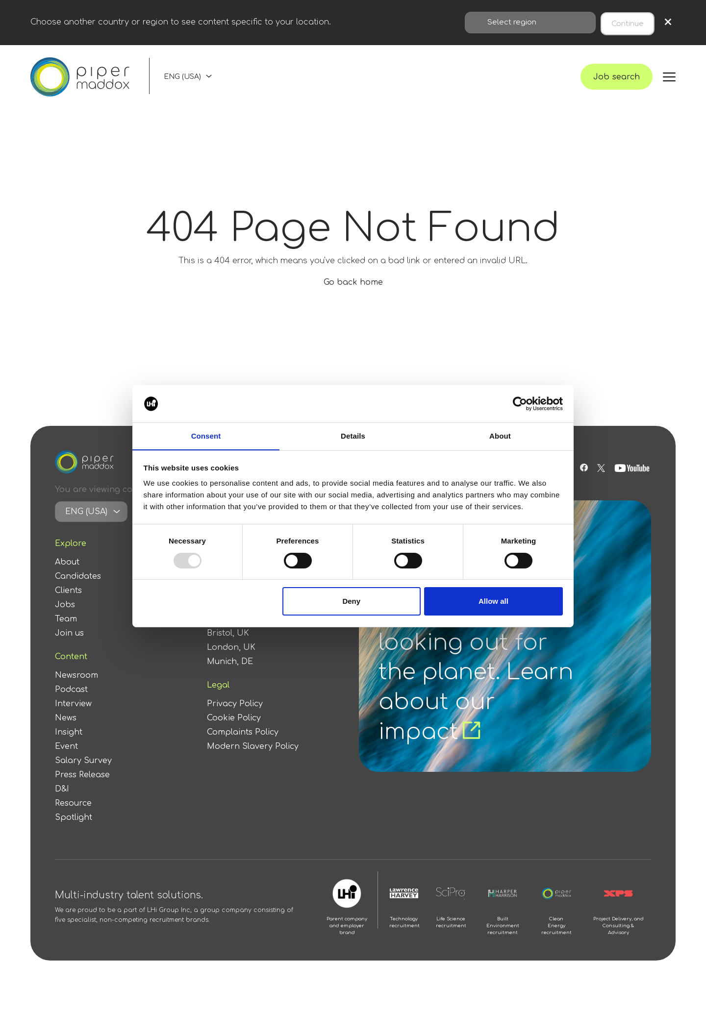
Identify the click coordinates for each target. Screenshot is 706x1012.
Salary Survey (83, 772)
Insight (68, 744)
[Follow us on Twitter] (601, 480)
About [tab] (500, 436)
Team (66, 631)
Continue (627, 21)
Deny (351, 601)
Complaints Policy (242, 744)
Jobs (65, 617)
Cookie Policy (234, 730)
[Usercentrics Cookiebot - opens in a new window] (520, 403)
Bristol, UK (228, 645)
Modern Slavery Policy (253, 758)
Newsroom (76, 687)
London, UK (231, 659)
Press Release (82, 787)
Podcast (71, 701)
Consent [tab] (206, 436)
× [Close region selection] (668, 21)
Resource (73, 815)
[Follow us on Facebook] (582, 480)
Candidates (78, 588)
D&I (62, 801)
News (65, 730)
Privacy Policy (235, 716)
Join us (69, 645)
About (67, 574)
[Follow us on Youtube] (633, 480)
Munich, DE (230, 673)
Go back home (353, 294)
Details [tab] (353, 436)
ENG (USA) (182, 82)
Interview (73, 716)
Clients (68, 602)
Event (66, 758)
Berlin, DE (227, 631)
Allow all (493, 601)
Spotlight (73, 829)
